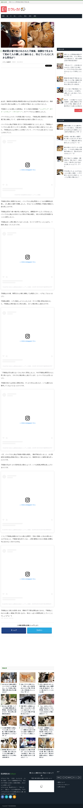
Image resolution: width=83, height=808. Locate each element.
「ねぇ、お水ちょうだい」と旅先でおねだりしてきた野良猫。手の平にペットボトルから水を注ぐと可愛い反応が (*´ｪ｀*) (46, 709)
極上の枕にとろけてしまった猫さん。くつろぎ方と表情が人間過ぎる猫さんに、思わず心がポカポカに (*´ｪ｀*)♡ (73, 150)
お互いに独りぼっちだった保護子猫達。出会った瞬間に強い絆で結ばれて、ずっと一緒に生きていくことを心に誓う (46, 688)
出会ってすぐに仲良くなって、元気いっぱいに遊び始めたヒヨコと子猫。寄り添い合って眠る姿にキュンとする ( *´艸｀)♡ (28, 688)
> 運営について (61, 782)
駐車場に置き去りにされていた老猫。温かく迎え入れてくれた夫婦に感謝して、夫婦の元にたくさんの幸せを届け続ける (9, 753)
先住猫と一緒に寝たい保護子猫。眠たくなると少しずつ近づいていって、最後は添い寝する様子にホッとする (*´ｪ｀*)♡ (73, 139)
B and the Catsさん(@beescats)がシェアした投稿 (17, 287)
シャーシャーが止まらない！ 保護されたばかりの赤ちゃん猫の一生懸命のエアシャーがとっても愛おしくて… (28, 731)
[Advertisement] (27, 82)
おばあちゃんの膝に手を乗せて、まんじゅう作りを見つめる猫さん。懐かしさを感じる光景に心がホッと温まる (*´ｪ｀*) (28, 753)
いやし (20, 16)
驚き (25, 16)
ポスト (41, 629)
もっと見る (78, 110)
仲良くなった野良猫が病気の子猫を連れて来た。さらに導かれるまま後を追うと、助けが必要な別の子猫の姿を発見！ (20, 2)
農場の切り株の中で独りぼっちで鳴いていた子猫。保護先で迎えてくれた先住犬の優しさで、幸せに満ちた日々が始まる (73, 81)
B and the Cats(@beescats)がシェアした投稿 (27, 195)
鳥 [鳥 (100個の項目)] (79, 777)
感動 (35, 16)
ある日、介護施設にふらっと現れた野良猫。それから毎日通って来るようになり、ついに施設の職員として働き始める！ (46, 731)
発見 (30, 16)
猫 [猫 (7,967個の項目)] (65, 777)
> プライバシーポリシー (63, 784)
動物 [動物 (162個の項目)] (59, 777)
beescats (6, 618)
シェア (14, 629)
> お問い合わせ (61, 786)
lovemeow (11, 618)
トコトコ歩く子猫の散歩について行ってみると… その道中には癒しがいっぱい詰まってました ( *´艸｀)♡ (73, 92)
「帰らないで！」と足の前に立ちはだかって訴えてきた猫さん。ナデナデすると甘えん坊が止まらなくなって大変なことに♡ (73, 69)
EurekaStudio (12, 806)
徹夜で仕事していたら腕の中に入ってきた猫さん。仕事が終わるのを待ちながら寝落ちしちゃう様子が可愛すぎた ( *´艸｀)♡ (73, 129)
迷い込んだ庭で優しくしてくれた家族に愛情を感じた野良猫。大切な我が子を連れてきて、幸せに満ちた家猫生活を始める (9, 709)
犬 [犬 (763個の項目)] (62, 777)
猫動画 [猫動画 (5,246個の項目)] (69, 777)
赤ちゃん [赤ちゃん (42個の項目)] (75, 777)
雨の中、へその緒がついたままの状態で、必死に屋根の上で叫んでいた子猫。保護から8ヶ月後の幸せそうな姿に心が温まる (73, 103)
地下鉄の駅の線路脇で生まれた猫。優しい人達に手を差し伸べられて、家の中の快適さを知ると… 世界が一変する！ (46, 753)
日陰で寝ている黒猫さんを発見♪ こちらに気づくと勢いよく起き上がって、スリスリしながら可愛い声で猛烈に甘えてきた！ (28, 709)
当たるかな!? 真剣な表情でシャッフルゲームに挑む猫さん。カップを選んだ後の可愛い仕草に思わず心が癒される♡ (9, 688)
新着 (3, 16)
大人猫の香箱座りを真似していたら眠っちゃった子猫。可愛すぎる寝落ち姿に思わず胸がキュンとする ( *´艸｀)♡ (9, 731)
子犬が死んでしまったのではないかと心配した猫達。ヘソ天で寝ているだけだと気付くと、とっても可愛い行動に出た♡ (73, 174)
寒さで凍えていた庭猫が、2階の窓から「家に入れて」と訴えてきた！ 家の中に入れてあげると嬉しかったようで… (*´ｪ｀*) (73, 162)
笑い (15, 16)
